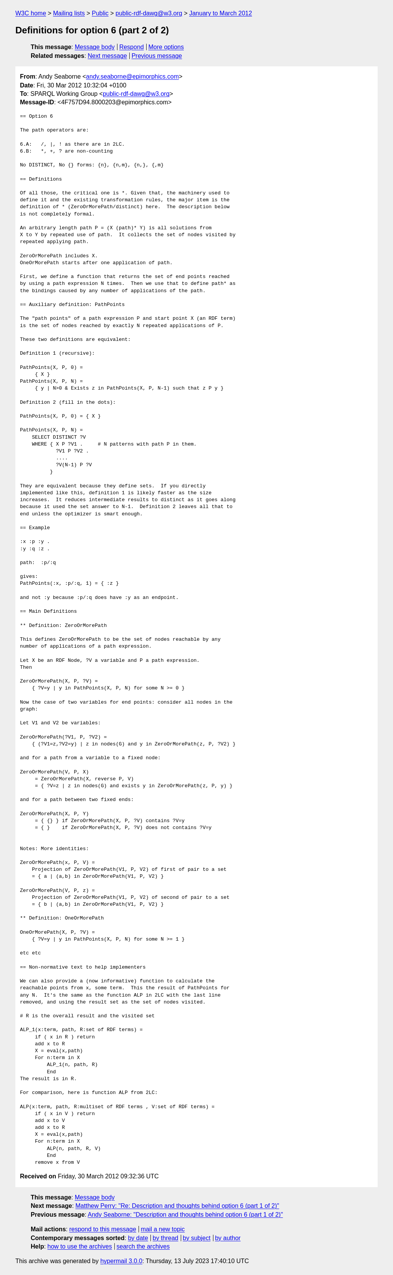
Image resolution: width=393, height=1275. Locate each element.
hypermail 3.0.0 (121, 1261)
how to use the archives (80, 1246)
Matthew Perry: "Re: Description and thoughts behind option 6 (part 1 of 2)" (177, 1206)
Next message (107, 56)
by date (138, 1238)
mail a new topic (163, 1229)
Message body (95, 47)
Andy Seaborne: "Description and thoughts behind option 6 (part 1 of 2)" (185, 1214)
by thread (165, 1238)
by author (228, 1238)
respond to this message (102, 1229)
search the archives (143, 1246)
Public (100, 13)
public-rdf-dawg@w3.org (149, 13)
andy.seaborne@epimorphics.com (132, 76)
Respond (131, 47)
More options (166, 47)
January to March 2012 (220, 13)
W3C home (30, 13)
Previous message (157, 56)
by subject (196, 1238)
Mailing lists (69, 13)
